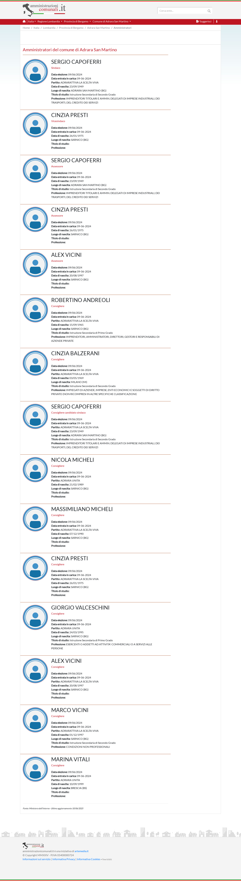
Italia (36, 27)
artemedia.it (82, 851)
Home (26, 27)
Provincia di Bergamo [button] (76, 21)
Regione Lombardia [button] (48, 21)
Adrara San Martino (98, 27)
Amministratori (122, 27)
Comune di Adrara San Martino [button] (111, 21)
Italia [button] (31, 21)
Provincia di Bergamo (71, 27)
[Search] (182, 10)
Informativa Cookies (88, 859)
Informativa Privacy (63, 859)
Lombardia (49, 27)
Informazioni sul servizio (37, 859)
